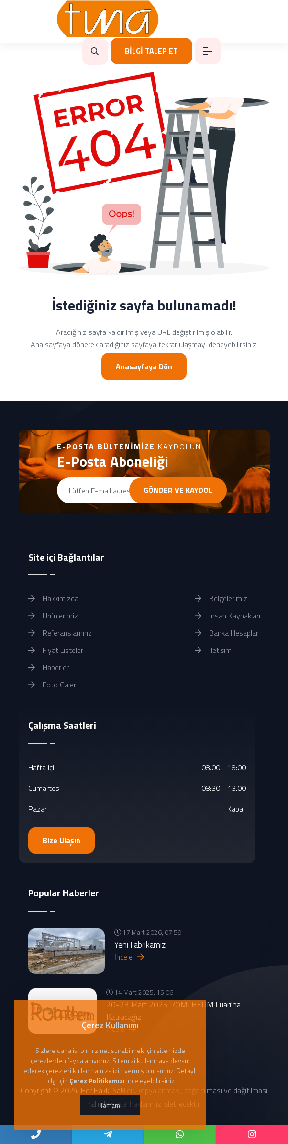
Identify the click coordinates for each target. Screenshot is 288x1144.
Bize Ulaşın (61, 840)
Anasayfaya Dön (144, 366)
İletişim (213, 650)
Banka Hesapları (227, 633)
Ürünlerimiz (53, 615)
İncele (129, 956)
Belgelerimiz (221, 598)
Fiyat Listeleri (56, 650)
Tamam (110, 1105)
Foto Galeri (53, 684)
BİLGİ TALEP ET (151, 51)
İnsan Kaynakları (227, 615)
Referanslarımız (60, 633)
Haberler (48, 667)
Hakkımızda (53, 598)
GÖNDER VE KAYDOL (178, 490)
